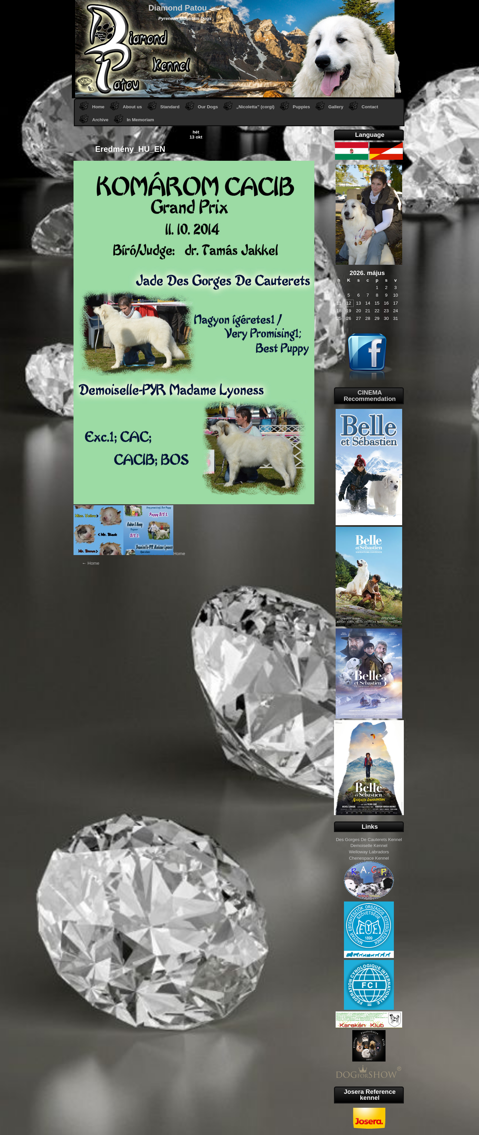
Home (98, 106)
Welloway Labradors (369, 851)
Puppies (301, 106)
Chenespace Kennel (369, 858)
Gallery (335, 106)
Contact (370, 106)
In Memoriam (140, 119)
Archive (100, 119)
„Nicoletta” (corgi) (255, 106)
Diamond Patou (177, 7)
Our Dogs (208, 106)
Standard (170, 106)
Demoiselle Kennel (368, 845)
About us (132, 106)
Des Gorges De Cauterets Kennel (369, 839)
